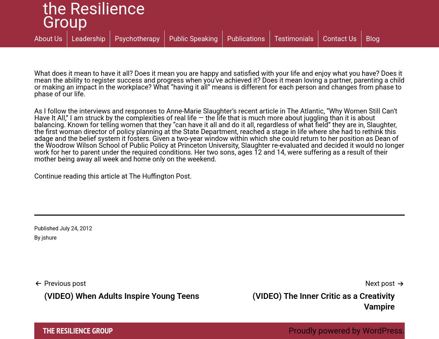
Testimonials (293, 39)
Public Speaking (193, 39)
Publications (246, 39)
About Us (48, 39)
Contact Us (340, 39)
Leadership (88, 39)
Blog (373, 39)
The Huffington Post (159, 176)
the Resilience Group (78, 330)
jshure (49, 237)
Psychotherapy (137, 39)
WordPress (383, 331)
